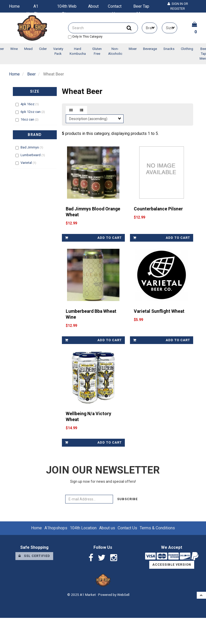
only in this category (85, 36)
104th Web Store (67, 7)
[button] (201, 595)
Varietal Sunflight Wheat (159, 311)
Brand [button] (35, 135)
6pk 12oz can (31, 112)
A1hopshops (55, 527)
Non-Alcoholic (115, 51)
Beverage (150, 49)
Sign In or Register (177, 6)
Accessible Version (171, 564)
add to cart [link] (93, 238)
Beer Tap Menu (141, 7)
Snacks (168, 49)
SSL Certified (34, 556)
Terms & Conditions (157, 527)
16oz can (28, 119)
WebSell (123, 595)
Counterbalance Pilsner (158, 208)
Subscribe (127, 499)
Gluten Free (97, 51)
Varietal (27, 163)
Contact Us (114, 7)
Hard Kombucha (78, 51)
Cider (43, 49)
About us (93, 7)
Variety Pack (58, 51)
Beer (31, 74)
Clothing (187, 49)
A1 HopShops (35, 7)
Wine (14, 49)
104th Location (83, 527)
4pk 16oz (28, 104)
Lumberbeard (31, 155)
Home (14, 6)
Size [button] (35, 91)
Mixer (133, 49)
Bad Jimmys (30, 147)
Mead (28, 49)
